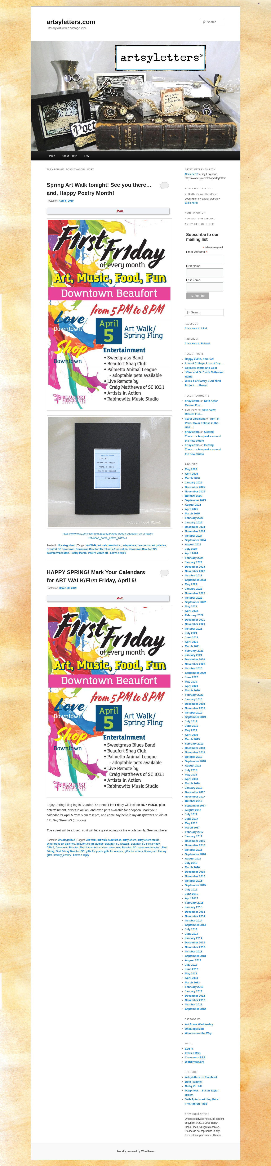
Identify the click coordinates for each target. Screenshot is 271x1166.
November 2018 (195, 752)
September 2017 (195, 805)
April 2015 (191, 898)
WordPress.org (194, 1061)
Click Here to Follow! (197, 343)
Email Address (197, 252)
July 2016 (191, 863)
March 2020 (192, 690)
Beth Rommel (194, 1081)
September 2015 (195, 885)
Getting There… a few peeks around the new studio (203, 436)
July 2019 (191, 721)
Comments (195, 1057)
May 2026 (191, 469)
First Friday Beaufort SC (70, 851)
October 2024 (193, 535)
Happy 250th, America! (199, 359)
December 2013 (195, 942)
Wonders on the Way (198, 1033)
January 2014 (193, 938)
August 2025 (193, 504)
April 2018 (191, 779)
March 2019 (192, 739)
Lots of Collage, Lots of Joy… (204, 363)
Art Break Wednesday (199, 1024)
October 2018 (193, 756)
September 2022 (195, 602)
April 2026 (191, 473)
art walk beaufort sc (109, 545)
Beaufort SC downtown (60, 549)
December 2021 (195, 619)
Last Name (193, 280)
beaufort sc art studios (89, 843)
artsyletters (129, 545)
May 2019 (191, 730)
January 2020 (193, 699)
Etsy (86, 155)
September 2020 (195, 672)
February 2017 (194, 832)
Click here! (191, 174)
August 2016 (193, 858)
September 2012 (195, 1008)
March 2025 (192, 513)
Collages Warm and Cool (201, 367)
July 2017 (191, 814)
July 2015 (191, 889)
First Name (193, 266)
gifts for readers (113, 851)
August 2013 (193, 960)
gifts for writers (134, 851)
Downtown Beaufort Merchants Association (102, 549)
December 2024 (195, 526)
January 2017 (193, 836)
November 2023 (195, 571)
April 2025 (191, 509)
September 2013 (195, 955)
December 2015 (195, 871)
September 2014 (195, 924)
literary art (150, 851)
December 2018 (195, 748)
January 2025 (193, 522)
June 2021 (191, 637)
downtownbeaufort (58, 552)
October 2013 (193, 951)
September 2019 (195, 717)
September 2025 (195, 500)
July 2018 (191, 770)
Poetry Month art (98, 552)
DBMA (50, 847)
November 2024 (195, 531)
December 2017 (195, 792)
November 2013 (195, 947)
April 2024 (191, 553)
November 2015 (195, 876)
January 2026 (193, 482)
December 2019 (195, 703)
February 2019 (194, 743)
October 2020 (193, 668)
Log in (189, 1048)
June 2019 (191, 725)
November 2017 (195, 796)
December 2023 (195, 566)
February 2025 (194, 517)
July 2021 (191, 633)
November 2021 (195, 624)
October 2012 (193, 1004)
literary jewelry (62, 855)
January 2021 (193, 655)
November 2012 (195, 1000)
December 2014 (195, 911)
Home (51, 155)
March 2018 (192, 783)
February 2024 (194, 557)
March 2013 (192, 982)
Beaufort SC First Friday (145, 843)
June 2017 (191, 818)
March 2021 (192, 646)
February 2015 (194, 902)
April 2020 (191, 686)
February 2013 (194, 986)
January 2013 (193, 991)
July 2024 (191, 548)
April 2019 (191, 734)
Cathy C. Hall (193, 1086)
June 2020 (191, 677)
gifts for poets (94, 851)
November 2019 (195, 708)
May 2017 (191, 823)
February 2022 (194, 615)
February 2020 (194, 694)
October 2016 (193, 849)
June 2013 (191, 969)
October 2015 (193, 880)
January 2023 (193, 588)
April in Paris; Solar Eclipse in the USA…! (202, 423)
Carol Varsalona (195, 418)
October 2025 (193, 495)
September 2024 (195, 540)
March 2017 (192, 827)
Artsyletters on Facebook (201, 1077)
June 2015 (191, 893)
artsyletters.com (71, 21)
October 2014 (193, 920)
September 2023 (195, 579)
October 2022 (193, 597)
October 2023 (193, 575)
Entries (192, 1053)
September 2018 (195, 761)
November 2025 (195, 491)
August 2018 (193, 765)
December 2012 (195, 995)
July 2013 (191, 964)
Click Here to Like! (196, 328)
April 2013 (191, 977)
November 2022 (195, 593)
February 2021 (194, 650)
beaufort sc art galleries (152, 545)
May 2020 (191, 681)
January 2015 (193, 907)
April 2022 (191, 610)
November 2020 (195, 664)
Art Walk (91, 545)
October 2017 (193, 801)
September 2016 (195, 854)
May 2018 (191, 774)
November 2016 (195, 845)
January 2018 (193, 787)
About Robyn (69, 155)
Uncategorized (66, 545)
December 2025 (195, 487)
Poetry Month (79, 552)
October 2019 (193, 712)
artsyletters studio (148, 840)
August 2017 (193, 810)
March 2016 (192, 867)
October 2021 (193, 628)
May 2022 (191, 606)
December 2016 (195, 841)
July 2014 (191, 929)
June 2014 (191, 933)
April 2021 (191, 641)
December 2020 (195, 659)
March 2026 (192, 478)
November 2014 (195, 916)
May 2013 (191, 973)
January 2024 (193, 562)
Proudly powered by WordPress (135, 1151)
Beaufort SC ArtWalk (117, 843)
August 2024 (193, 544)
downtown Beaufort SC (143, 549)
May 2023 (191, 584)
